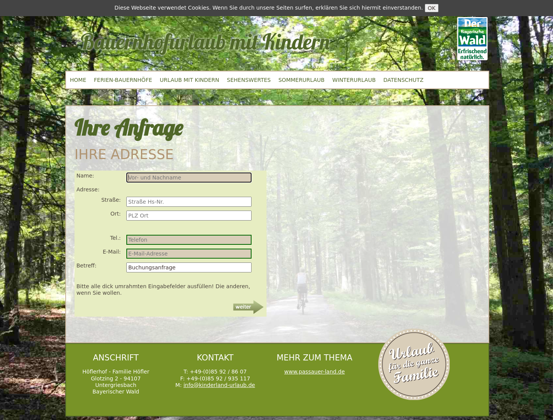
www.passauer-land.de (314, 372)
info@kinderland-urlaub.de (219, 385)
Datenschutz (403, 80)
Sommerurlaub (301, 80)
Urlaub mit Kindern (189, 80)
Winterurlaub (354, 80)
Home (78, 80)
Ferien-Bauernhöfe (123, 80)
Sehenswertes (249, 80)
